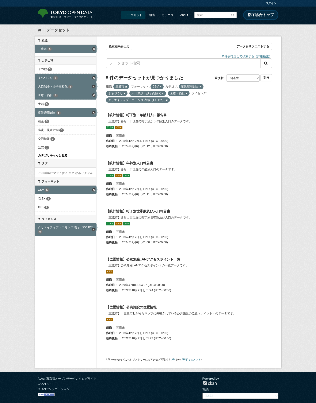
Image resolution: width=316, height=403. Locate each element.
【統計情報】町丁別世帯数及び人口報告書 (138, 211)
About (184, 15)
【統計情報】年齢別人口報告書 (129, 163)
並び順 (218, 78)
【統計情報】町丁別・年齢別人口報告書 (136, 115)
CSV (119, 127)
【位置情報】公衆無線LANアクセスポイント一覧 (143, 259)
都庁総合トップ (260, 15)
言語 (205, 389)
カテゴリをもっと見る (53, 155)
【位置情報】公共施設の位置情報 (131, 307)
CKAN (209, 383)
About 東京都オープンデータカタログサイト (67, 378)
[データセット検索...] (183, 63)
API (173, 359)
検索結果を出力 (119, 46)
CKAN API (45, 383)
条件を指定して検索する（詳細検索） (247, 56)
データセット (133, 15)
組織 (152, 15)
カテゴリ (168, 15)
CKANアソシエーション (54, 389)
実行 (266, 78)
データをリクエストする (253, 46)
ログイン (270, 3)
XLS (127, 175)
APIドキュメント (191, 359)
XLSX (110, 127)
